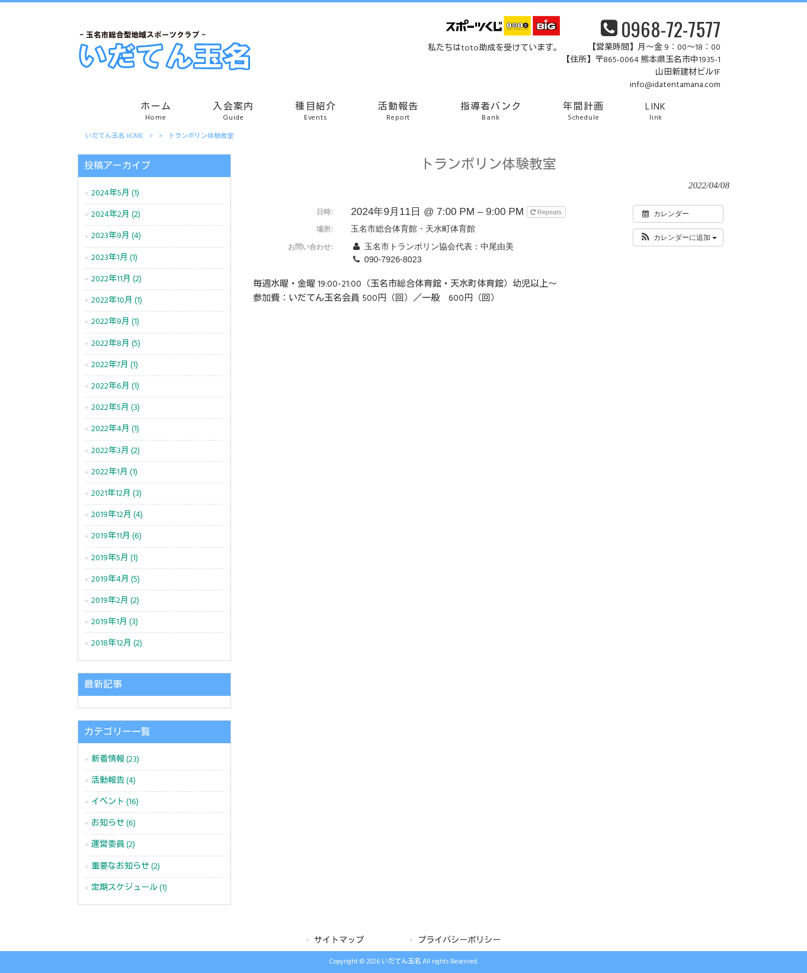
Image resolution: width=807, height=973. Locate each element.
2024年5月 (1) (115, 193)
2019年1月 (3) (114, 622)
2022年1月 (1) (114, 472)
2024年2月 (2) (115, 214)
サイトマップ (339, 941)
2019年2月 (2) (115, 601)
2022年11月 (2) (116, 279)
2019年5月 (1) (114, 558)
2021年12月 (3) (116, 493)
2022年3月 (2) (115, 451)
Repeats (546, 212)
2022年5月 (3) (115, 408)
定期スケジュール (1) (129, 888)
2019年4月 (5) (115, 579)
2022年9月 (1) (115, 322)
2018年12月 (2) (116, 643)
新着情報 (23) (115, 759)
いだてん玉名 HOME (114, 136)
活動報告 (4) (113, 781)
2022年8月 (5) (115, 344)
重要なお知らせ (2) (125, 867)
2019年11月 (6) (116, 536)
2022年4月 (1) (115, 429)
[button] (678, 237)
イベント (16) (115, 802)
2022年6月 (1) (115, 386)
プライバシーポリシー (459, 941)
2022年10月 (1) (116, 300)
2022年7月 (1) (114, 365)
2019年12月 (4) (117, 515)
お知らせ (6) (113, 823)
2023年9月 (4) (116, 236)
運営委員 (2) (113, 845)
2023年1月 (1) (114, 258)
